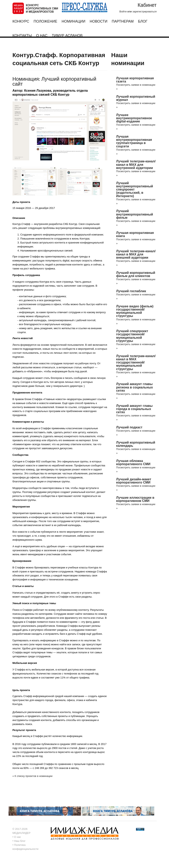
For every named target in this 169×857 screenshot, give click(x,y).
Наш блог (19, 840)
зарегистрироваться (144, 11)
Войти (123, 11)
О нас (42, 36)
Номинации (73, 21)
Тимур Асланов (67, 36)
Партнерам (123, 21)
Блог (142, 21)
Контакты (22, 36)
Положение (45, 21)
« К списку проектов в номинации (33, 776)
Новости (98, 21)
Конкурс (21, 23)
